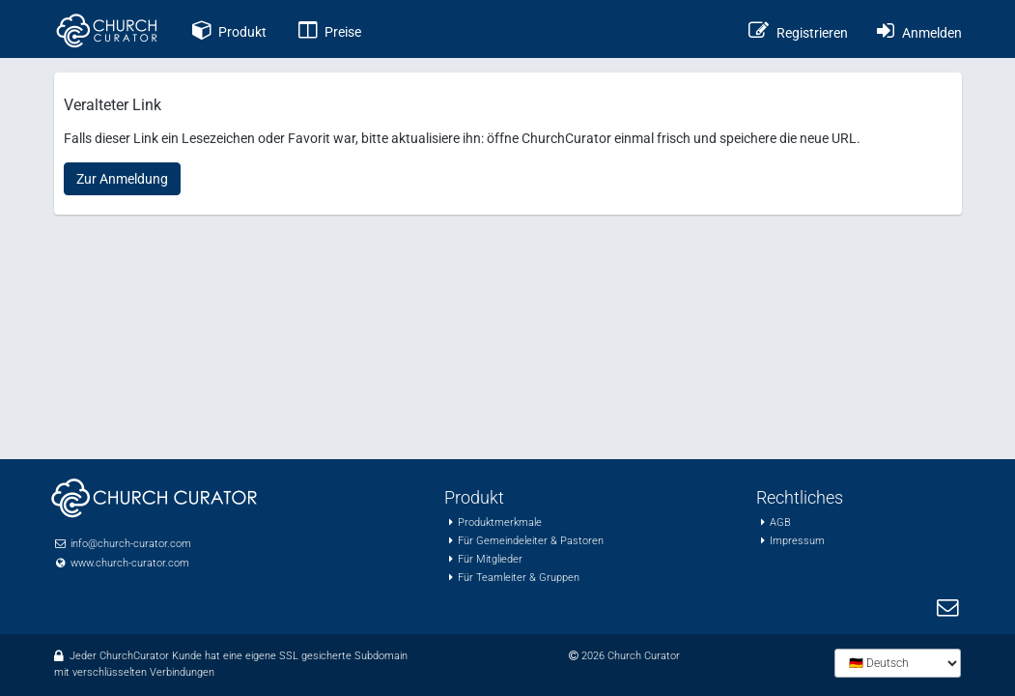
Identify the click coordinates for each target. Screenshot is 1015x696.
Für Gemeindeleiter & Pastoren (531, 541)
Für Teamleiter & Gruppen (518, 577)
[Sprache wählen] (898, 663)
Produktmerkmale (500, 522)
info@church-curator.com (130, 543)
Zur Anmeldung (122, 179)
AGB (780, 522)
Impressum (797, 541)
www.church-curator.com (129, 563)
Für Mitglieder (490, 559)
